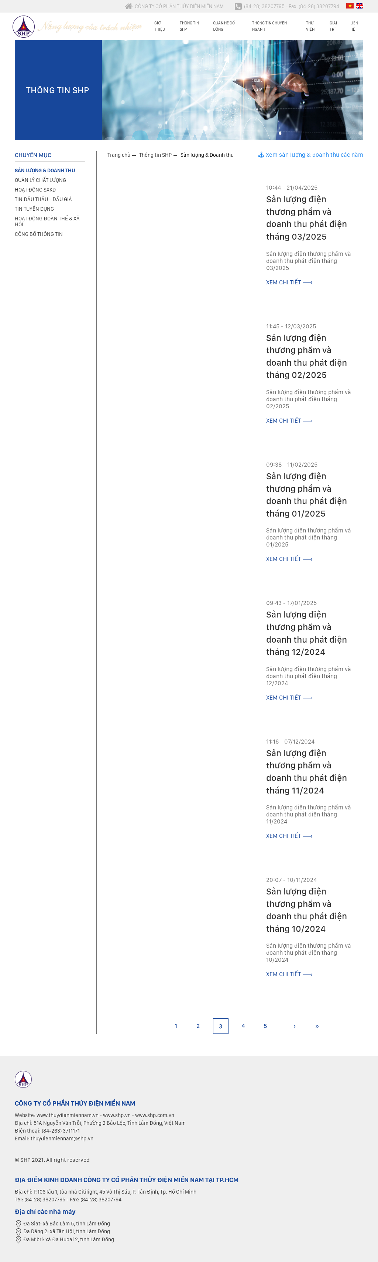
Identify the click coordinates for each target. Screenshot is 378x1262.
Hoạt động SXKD (35, 190)
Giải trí (333, 26)
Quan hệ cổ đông (224, 26)
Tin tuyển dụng (34, 209)
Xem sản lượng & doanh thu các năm (310, 154)
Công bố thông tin (39, 234)
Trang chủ (118, 155)
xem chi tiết (289, 282)
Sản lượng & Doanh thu (207, 155)
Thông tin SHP (189, 26)
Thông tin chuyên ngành (269, 26)
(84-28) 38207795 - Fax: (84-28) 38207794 (287, 6)
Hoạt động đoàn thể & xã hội (47, 221)
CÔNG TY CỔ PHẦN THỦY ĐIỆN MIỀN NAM (174, 6)
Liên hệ (354, 26)
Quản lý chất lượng (40, 180)
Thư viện (310, 26)
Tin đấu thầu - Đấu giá (43, 199)
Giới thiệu (159, 26)
